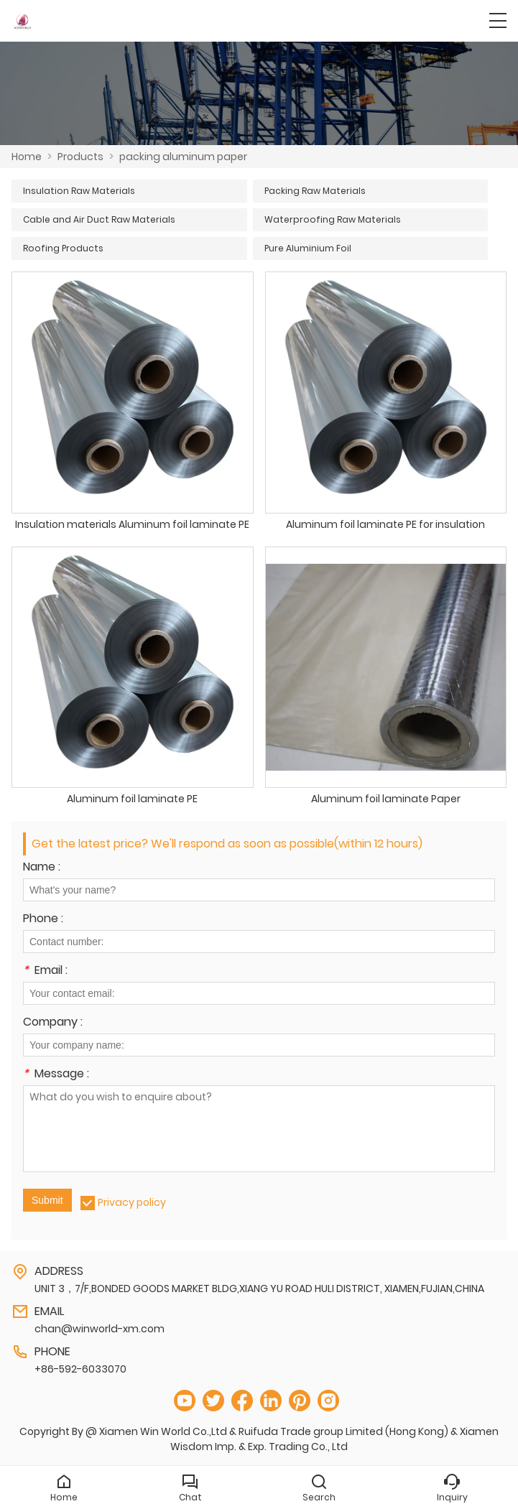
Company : (53, 1023)
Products (80, 156)
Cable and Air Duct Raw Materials (99, 219)
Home (26, 156)
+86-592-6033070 (80, 1369)
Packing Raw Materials (315, 191)
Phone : (43, 920)
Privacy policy (132, 1202)
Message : (56, 1075)
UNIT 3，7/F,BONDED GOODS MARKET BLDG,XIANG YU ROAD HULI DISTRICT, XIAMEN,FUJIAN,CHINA (259, 1288)
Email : (45, 971)
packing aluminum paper (183, 156)
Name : (41, 868)
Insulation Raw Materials (79, 191)
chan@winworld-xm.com (99, 1329)
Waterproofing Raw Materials (332, 219)
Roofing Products (63, 248)
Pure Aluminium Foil (307, 248)
